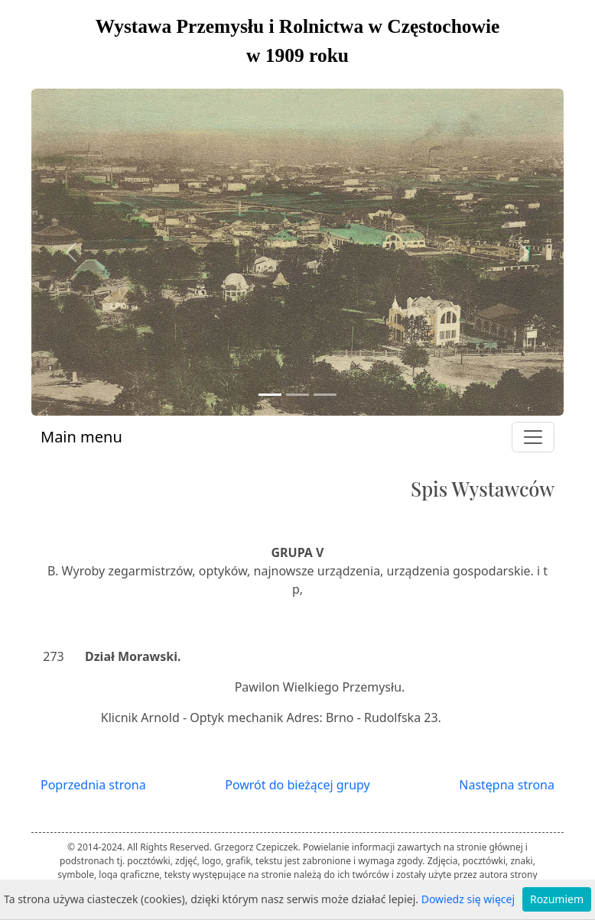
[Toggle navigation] (533, 437)
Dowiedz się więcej (468, 899)
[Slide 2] (297, 394)
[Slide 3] (325, 394)
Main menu (81, 436)
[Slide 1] (269, 394)
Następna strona (506, 784)
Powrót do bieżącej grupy (297, 784)
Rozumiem (557, 899)
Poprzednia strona (93, 784)
